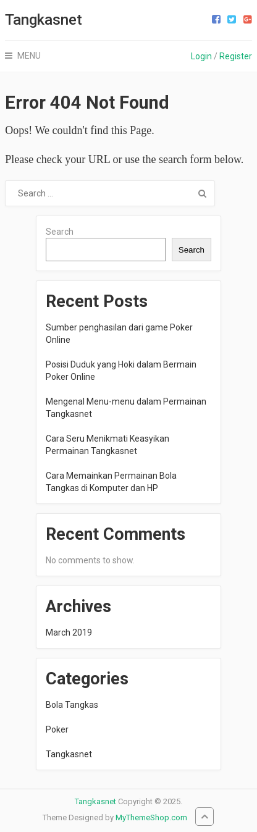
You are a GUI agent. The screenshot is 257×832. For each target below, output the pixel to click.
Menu (29, 56)
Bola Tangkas (72, 705)
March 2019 (69, 632)
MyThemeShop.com (151, 817)
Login (201, 56)
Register (235, 56)
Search (60, 232)
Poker (57, 729)
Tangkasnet (43, 19)
